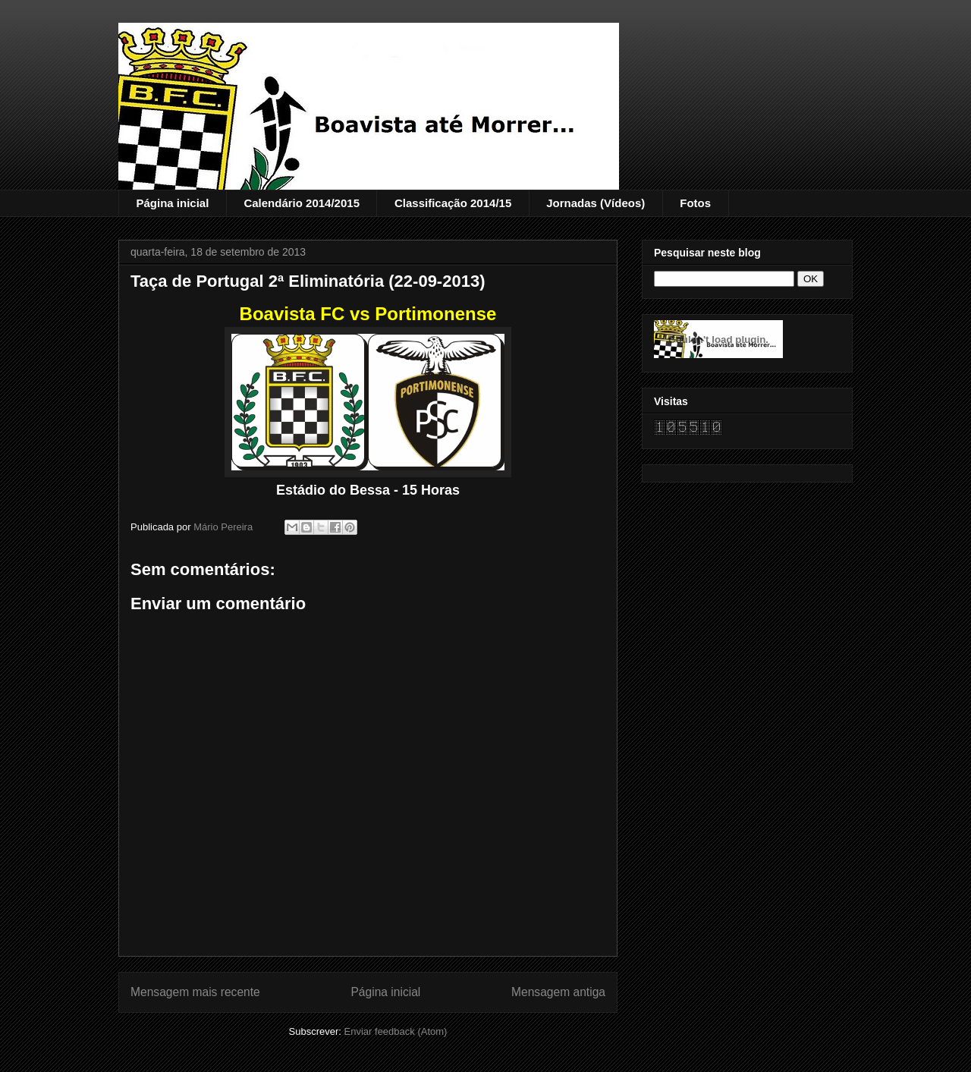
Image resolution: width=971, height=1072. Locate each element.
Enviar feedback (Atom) (396, 1031)
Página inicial (173, 202)
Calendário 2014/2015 (302, 202)
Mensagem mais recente (195, 992)
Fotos (695, 202)
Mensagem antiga (558, 992)
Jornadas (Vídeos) (595, 202)
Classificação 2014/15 (452, 202)
